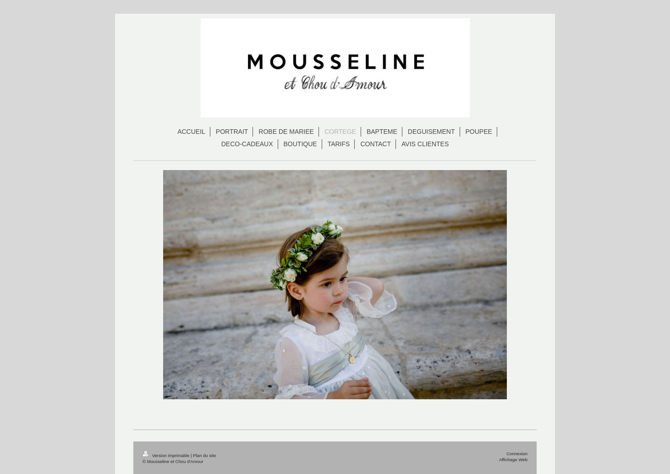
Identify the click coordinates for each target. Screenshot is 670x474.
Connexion (516, 453)
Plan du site (204, 455)
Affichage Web (513, 459)
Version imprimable (167, 455)
